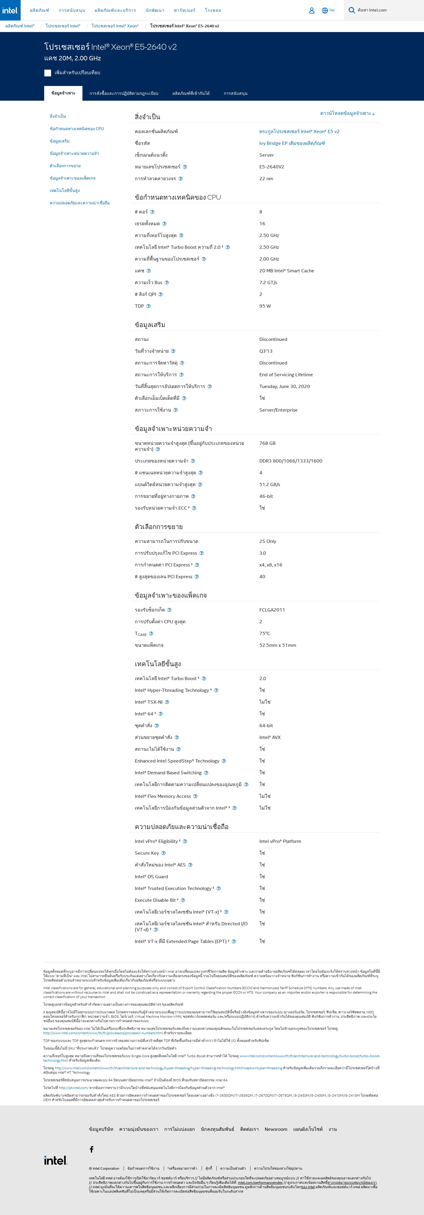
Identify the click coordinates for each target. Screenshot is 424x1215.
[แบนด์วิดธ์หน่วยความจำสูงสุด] (200, 484)
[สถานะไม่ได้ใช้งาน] (178, 749)
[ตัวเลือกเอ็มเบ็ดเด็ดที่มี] (184, 398)
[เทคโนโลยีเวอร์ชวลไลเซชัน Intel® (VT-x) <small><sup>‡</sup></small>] (226, 911)
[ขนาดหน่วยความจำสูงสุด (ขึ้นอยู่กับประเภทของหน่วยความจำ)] (158, 449)
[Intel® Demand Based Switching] (206, 772)
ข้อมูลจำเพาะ (63, 93)
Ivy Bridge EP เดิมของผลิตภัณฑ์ (292, 143)
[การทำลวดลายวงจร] (180, 178)
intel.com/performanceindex (260, 1182)
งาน (333, 1129)
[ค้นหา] (352, 10)
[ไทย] (328, 10)
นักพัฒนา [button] (155, 10)
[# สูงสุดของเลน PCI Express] (196, 576)
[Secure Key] (163, 853)
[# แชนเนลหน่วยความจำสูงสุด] (200, 472)
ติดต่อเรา (249, 1129)
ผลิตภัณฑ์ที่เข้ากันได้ (191, 93)
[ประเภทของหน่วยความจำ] (193, 460)
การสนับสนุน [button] (72, 10)
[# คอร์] (152, 211)
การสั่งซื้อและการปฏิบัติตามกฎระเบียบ (124, 93)
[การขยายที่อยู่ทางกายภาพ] (193, 496)
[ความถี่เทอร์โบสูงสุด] (181, 235)
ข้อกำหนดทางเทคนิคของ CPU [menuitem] (77, 128)
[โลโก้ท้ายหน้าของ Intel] (56, 1160)
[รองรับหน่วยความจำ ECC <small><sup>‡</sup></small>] (194, 507)
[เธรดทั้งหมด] (164, 223)
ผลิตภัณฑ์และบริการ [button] (115, 10)
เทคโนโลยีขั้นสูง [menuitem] (65, 190)
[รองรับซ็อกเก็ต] (169, 609)
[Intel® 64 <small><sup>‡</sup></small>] (160, 713)
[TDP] (148, 306)
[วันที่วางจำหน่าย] (173, 351)
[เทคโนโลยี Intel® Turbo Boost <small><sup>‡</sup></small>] (204, 678)
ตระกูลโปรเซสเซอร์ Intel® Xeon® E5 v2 (299, 132)
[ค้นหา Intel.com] (389, 10)
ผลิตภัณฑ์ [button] (39, 10)
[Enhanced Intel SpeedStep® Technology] (224, 760)
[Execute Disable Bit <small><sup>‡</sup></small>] (183, 900)
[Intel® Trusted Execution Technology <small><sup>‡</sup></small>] (218, 888)
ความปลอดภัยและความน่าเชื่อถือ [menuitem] (80, 202)
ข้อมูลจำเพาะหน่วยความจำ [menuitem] (74, 153)
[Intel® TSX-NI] (167, 702)
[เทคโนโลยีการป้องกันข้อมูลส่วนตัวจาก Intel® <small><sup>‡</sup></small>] (234, 807)
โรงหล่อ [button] (213, 10)
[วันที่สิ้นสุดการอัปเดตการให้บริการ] (209, 386)
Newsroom (276, 1129)
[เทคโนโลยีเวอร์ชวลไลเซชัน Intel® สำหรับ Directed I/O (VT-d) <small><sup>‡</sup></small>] (156, 929)
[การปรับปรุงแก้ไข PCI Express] (201, 553)
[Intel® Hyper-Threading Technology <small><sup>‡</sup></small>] (216, 690)
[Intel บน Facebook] (92, 1150)
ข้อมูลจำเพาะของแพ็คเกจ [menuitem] (72, 178)
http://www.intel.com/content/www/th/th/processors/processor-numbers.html (103, 1033)
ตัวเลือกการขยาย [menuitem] (65, 165)
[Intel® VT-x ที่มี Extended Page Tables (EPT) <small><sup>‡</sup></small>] (234, 941)
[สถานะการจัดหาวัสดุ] (182, 362)
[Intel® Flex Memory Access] (195, 796)
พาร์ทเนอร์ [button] (185, 10)
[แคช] (148, 270)
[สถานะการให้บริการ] (181, 374)
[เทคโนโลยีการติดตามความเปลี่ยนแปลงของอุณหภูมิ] (246, 784)
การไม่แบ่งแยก (179, 1129)
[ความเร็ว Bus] (166, 282)
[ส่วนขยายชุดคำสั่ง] (176, 737)
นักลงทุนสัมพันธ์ (217, 1129)
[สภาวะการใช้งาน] (175, 409)
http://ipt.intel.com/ (73, 1087)
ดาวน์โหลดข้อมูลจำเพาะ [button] (347, 113)
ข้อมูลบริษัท (101, 1129)
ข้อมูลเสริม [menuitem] (59, 141)
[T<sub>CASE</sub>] (151, 633)
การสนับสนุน (236, 93)
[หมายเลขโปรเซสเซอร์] (185, 166)
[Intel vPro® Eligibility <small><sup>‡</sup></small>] (185, 841)
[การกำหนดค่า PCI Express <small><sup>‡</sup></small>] (197, 564)
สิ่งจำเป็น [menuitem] (58, 116)
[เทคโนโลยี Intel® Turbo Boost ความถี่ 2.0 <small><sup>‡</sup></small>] (227, 247)
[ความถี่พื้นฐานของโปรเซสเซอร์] (204, 258)
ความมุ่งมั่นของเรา (138, 1129)
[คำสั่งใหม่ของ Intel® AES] (190, 864)
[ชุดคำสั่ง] (156, 725)
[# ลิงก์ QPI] (160, 294)
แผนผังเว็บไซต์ (308, 1129)
